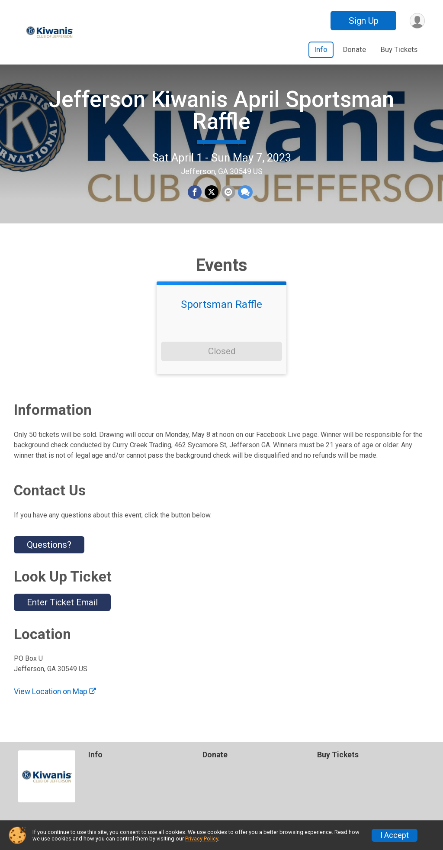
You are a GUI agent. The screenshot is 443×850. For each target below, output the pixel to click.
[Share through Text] (245, 195)
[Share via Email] (228, 195)
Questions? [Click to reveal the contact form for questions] (49, 550)
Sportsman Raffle (221, 310)
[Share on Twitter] (211, 195)
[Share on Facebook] (195, 195)
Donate (354, 49)
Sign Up (363, 21)
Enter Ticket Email (62, 608)
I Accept (394, 835)
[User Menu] (417, 21)
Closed (221, 357)
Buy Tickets (399, 49)
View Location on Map (55, 697)
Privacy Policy (201, 838)
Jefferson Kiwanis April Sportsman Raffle (221, 113)
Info (321, 49)
